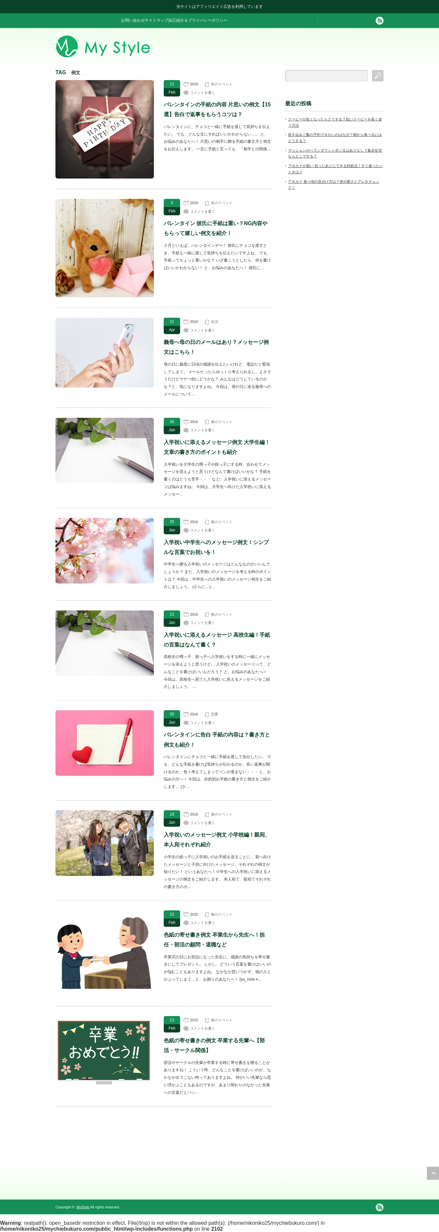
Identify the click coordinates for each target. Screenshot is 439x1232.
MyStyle (82, 1207)
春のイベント (222, 422)
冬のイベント (222, 84)
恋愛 (214, 714)
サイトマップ (156, 20)
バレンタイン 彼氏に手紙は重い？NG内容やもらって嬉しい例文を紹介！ (215, 228)
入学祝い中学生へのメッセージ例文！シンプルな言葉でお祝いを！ (216, 547)
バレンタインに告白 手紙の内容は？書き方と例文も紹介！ (217, 739)
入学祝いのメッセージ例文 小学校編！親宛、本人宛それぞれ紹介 (217, 839)
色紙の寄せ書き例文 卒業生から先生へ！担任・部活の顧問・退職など (214, 939)
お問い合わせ (133, 20)
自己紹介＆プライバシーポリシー (197, 20)
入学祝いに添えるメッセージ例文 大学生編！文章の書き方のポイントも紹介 (217, 447)
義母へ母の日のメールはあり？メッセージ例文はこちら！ (216, 347)
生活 (214, 322)
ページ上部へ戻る (433, 1173)
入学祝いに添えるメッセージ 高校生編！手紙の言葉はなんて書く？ (217, 640)
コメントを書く (202, 93)
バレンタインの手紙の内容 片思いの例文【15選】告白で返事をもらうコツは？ (217, 109)
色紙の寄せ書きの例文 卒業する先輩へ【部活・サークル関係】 (214, 1045)
